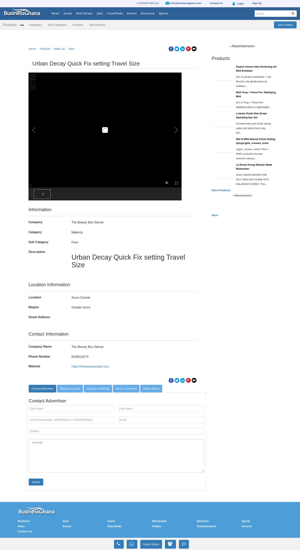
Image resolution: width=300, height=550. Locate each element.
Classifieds (115, 13)
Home (32, 48)
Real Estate (84, 13)
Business (24, 521)
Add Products (97, 24)
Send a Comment (126, 388)
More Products (221, 190)
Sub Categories (57, 24)
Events (132, 13)
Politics (157, 526)
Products (10, 25)
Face (71, 48)
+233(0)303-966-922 (147, 3)
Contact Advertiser (42, 388)
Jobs (100, 13)
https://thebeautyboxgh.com (90, 366)
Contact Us (25, 531)
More (215, 215)
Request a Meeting (98, 388)
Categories (35, 24)
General (247, 526)
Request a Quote (70, 388)
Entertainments (206, 526)
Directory (148, 13)
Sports (163, 13)
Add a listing (285, 24)
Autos (68, 13)
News (55, 13)
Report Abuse (151, 388)
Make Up (59, 48)
